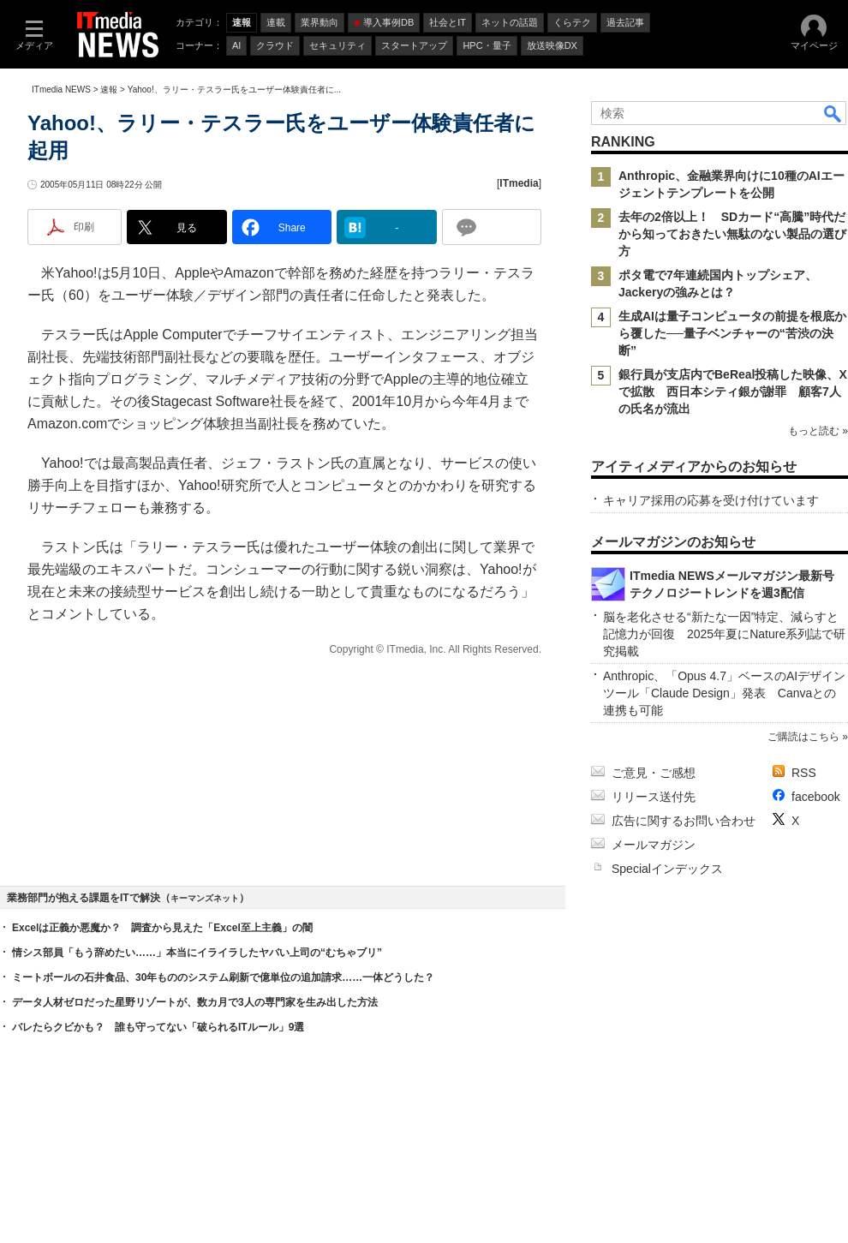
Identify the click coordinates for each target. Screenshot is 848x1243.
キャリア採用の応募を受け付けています (711, 500)
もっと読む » (818, 431)
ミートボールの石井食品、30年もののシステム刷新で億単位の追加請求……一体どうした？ (223, 977)
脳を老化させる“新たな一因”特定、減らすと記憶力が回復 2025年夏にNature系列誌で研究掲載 (724, 634)
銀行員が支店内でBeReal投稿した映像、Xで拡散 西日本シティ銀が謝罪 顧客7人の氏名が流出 (732, 391)
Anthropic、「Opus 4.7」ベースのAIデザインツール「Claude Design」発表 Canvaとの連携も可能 (724, 693)
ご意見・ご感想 (654, 773)
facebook (815, 797)
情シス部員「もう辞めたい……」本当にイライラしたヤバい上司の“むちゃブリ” (197, 953)
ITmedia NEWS (61, 89)
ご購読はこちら (803, 737)
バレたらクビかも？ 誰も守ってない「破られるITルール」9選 (158, 1027)
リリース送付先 (654, 797)
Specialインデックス (667, 868)
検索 (833, 113)
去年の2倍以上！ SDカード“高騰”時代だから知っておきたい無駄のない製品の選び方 (732, 234)
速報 (108, 89)
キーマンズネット (204, 898)
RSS (803, 773)
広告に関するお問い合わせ (683, 821)
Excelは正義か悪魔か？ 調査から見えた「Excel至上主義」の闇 (162, 928)
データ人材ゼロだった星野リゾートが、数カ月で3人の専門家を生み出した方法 (195, 1002)
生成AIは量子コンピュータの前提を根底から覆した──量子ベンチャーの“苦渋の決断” (732, 333)
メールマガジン (654, 845)
